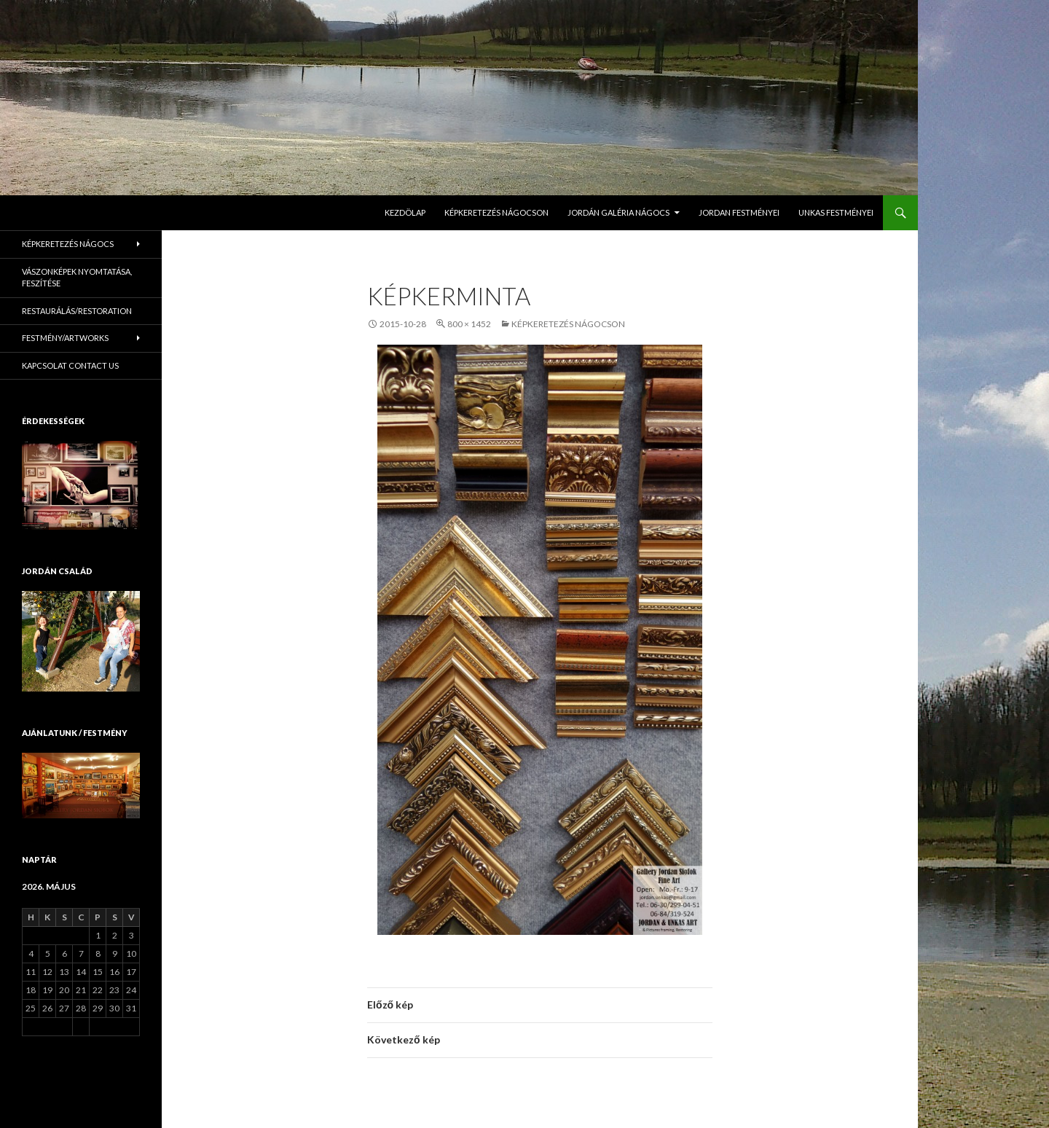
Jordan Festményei (739, 212)
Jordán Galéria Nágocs (618, 212)
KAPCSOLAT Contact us (70, 365)
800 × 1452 (469, 323)
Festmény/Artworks (65, 337)
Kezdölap (405, 212)
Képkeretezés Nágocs (68, 243)
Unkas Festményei (835, 212)
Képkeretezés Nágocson (496, 212)
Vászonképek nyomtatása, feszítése (77, 278)
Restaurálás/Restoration (77, 311)
